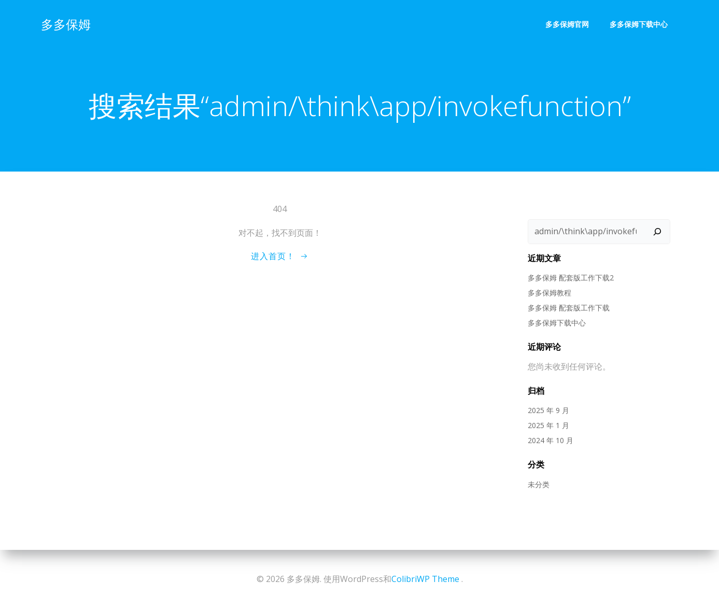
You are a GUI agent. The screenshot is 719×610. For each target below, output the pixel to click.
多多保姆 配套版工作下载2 (570, 278)
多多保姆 (65, 23)
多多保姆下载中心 (640, 24)
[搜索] (658, 232)
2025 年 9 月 (548, 411)
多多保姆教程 (549, 293)
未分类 (538, 485)
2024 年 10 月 (550, 441)
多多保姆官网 (568, 24)
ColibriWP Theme (425, 579)
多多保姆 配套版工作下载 (568, 308)
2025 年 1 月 (548, 426)
